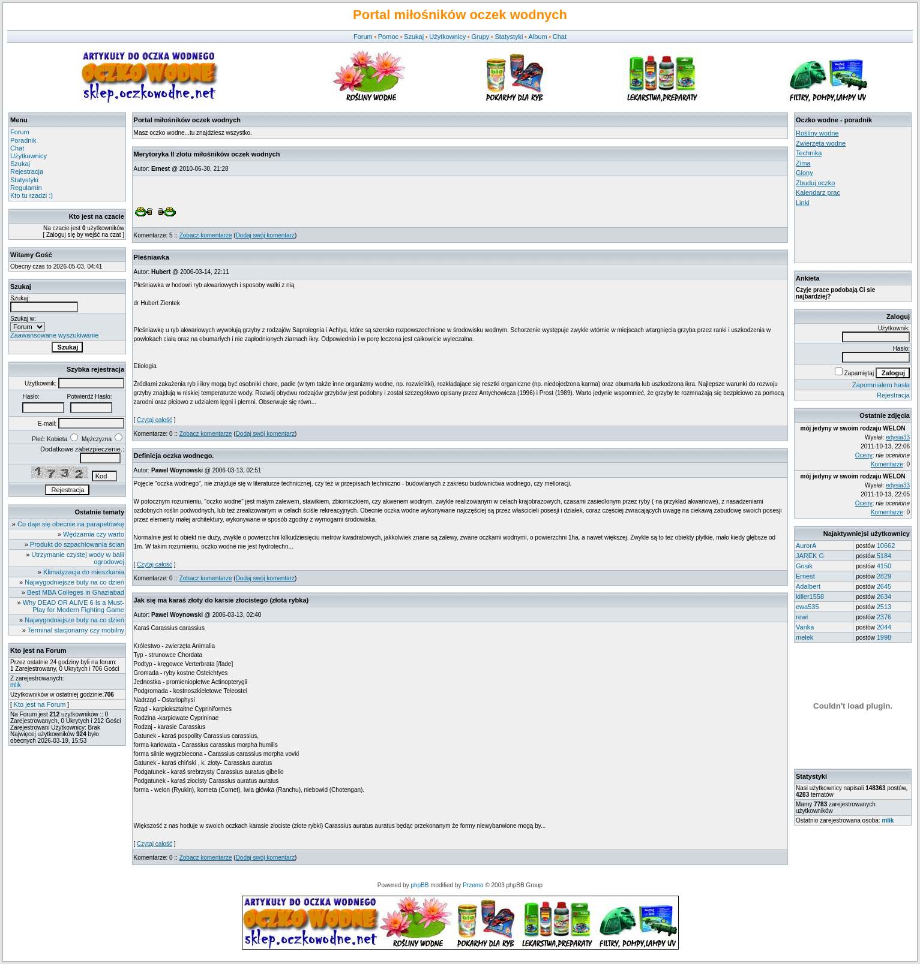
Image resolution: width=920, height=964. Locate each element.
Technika (809, 152)
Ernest (805, 576)
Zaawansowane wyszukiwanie (54, 335)
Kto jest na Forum (40, 704)
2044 (884, 627)
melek (804, 637)
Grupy (480, 36)
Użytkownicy (447, 36)
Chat (560, 36)
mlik (15, 685)
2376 (884, 616)
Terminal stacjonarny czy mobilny (76, 630)
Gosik (804, 566)
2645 (884, 586)
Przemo (473, 885)
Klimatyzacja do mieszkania (83, 572)
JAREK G (810, 555)
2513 (884, 606)
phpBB (419, 885)
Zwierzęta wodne (821, 143)
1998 (884, 637)
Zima (803, 163)
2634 (884, 596)
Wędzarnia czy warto (93, 534)
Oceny (864, 455)
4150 (884, 566)
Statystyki (509, 36)
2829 (884, 576)
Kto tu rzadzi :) (31, 195)
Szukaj (414, 36)
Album (538, 36)
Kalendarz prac (818, 192)
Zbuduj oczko (815, 182)
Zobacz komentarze (205, 235)
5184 (884, 555)
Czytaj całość (154, 420)
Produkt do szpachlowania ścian (77, 544)
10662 (886, 545)
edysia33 (898, 437)
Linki (803, 202)
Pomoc (388, 36)
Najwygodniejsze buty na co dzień (74, 582)
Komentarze (887, 464)
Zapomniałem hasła (881, 384)
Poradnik (23, 140)
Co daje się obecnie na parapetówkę (70, 524)
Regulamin (26, 187)
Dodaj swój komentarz (265, 235)
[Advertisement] (850, 234)
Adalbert (808, 586)
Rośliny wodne (817, 133)
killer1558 (810, 596)
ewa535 (807, 606)
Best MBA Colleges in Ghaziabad (75, 592)
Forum (363, 36)
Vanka (805, 627)
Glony (804, 172)
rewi (802, 616)
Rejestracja (26, 171)
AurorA (806, 545)
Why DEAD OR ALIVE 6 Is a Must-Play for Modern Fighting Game (73, 606)
